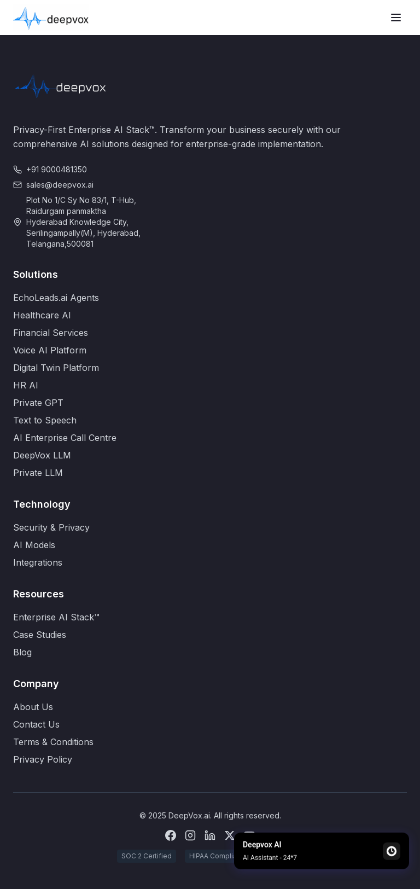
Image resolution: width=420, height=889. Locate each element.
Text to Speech (45, 420)
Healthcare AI (42, 315)
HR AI (25, 385)
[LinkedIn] (210, 835)
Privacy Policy (42, 759)
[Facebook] (170, 835)
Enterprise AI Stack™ (56, 617)
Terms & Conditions (53, 741)
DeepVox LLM (42, 455)
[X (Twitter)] (229, 835)
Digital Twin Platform (56, 367)
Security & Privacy (51, 527)
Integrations (37, 562)
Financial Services (50, 332)
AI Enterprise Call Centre (64, 437)
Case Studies (39, 634)
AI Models (34, 544)
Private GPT (38, 402)
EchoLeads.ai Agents (56, 297)
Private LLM (38, 472)
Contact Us (36, 724)
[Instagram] (190, 835)
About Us (33, 706)
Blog (22, 652)
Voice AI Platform (49, 350)
